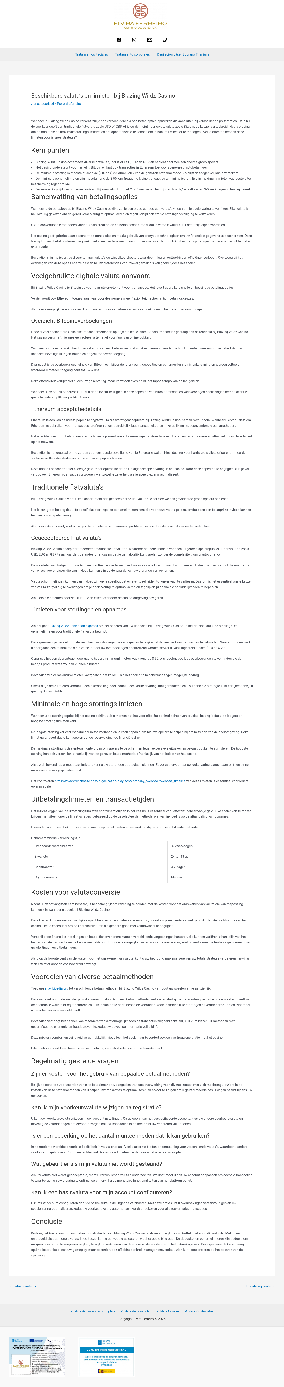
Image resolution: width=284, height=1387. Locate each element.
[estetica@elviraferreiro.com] (149, 40)
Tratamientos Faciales (92, 54)
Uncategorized (44, 104)
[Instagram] (134, 40)
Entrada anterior (23, 1286)
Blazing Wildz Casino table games (74, 626)
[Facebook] (119, 40)
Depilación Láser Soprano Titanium (182, 54)
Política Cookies (168, 1312)
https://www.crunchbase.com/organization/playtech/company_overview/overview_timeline (122, 781)
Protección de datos (198, 1312)
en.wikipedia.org (57, 988)
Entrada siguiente (260, 1286)
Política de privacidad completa (94, 1312)
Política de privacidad (137, 1312)
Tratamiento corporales (132, 54)
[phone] (165, 40)
